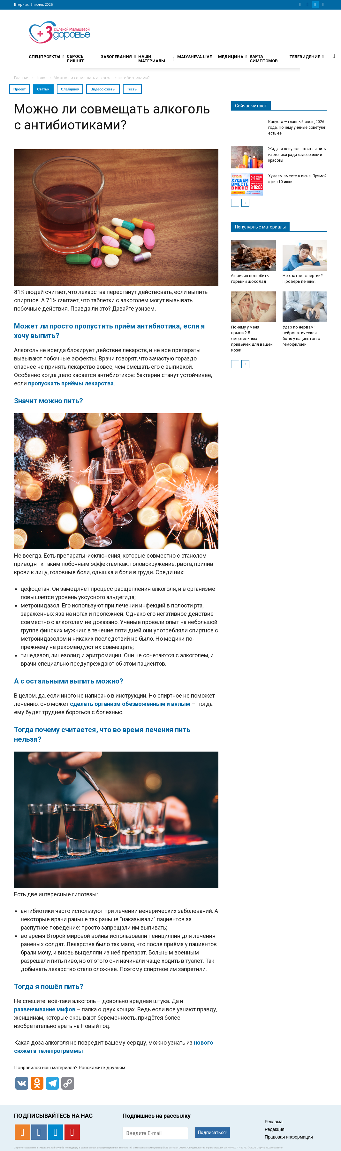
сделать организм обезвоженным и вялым (130, 703)
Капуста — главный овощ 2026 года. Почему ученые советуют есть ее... (296, 127)
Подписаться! (212, 1132)
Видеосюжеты (102, 89)
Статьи (43, 89)
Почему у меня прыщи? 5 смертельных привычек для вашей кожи (252, 338)
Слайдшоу (70, 89)
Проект (19, 89)
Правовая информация (289, 1136)
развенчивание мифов (45, 1009)
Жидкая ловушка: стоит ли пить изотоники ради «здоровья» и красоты (297, 155)
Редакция (274, 1129)
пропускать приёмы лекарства (71, 383)
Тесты (132, 89)
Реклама (274, 1121)
